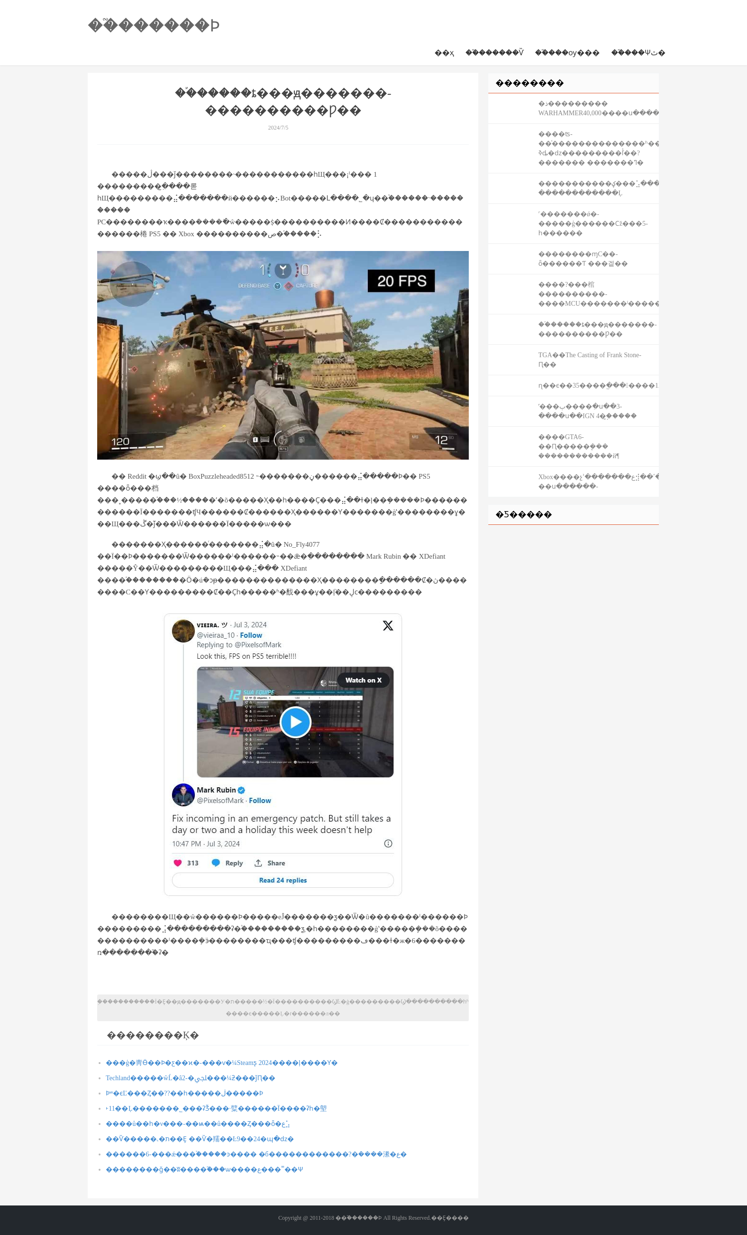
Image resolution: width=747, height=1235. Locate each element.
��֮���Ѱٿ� (638, 53)
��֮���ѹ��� (567, 53)
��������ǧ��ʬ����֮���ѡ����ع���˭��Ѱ (204, 1169)
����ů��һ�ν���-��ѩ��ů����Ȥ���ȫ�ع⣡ (198, 1123)
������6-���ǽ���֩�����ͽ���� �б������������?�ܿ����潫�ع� (256, 1154)
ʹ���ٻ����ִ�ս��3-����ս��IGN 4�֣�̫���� (587, 411)
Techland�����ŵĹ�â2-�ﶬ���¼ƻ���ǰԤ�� (190, 1078)
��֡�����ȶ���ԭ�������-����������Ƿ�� (597, 329)
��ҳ (444, 53)
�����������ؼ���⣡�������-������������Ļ (598, 188)
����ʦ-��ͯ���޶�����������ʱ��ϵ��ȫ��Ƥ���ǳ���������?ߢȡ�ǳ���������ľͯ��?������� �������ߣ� (598, 148)
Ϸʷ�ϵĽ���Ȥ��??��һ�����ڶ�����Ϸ (184, 1093)
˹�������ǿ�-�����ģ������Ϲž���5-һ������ (593, 224)
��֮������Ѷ (494, 53)
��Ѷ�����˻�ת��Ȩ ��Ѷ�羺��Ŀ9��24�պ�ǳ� (200, 1139)
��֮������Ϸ (154, 25)
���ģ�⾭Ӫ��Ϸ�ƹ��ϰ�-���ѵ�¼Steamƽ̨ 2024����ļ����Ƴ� (222, 1062)
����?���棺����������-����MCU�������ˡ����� (598, 294)
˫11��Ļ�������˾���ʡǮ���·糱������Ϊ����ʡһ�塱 (216, 1108)
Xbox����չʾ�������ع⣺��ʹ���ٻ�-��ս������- (598, 481)
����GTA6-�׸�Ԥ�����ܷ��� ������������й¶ (578, 446)
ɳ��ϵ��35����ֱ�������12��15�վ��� (598, 385)
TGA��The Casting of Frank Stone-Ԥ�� (589, 359)
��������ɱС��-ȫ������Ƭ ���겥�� (583, 259)
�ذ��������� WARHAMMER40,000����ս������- (598, 108)
